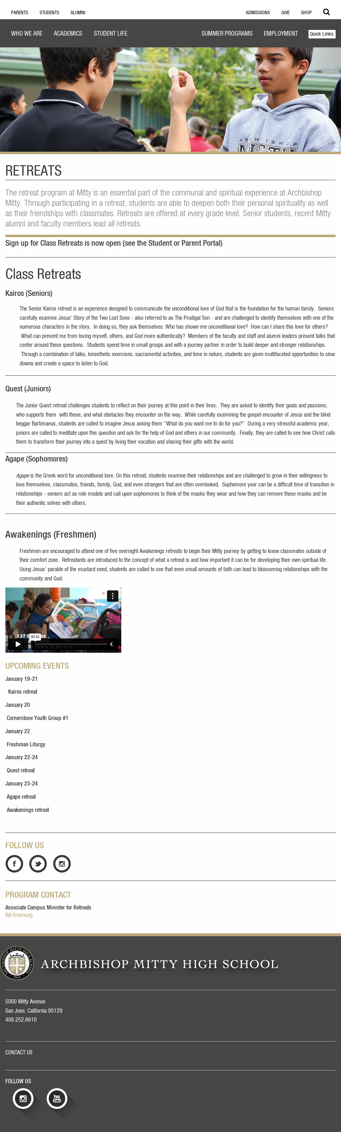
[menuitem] (26, 34)
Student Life (110, 34)
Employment (281, 34)
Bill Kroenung (18, 915)
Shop (306, 12)
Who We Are (26, 34)
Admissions (258, 12)
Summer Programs (227, 34)
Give (285, 12)
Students (49, 12)
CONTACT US (18, 1052)
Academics (68, 34)
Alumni (78, 12)
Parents (19, 12)
